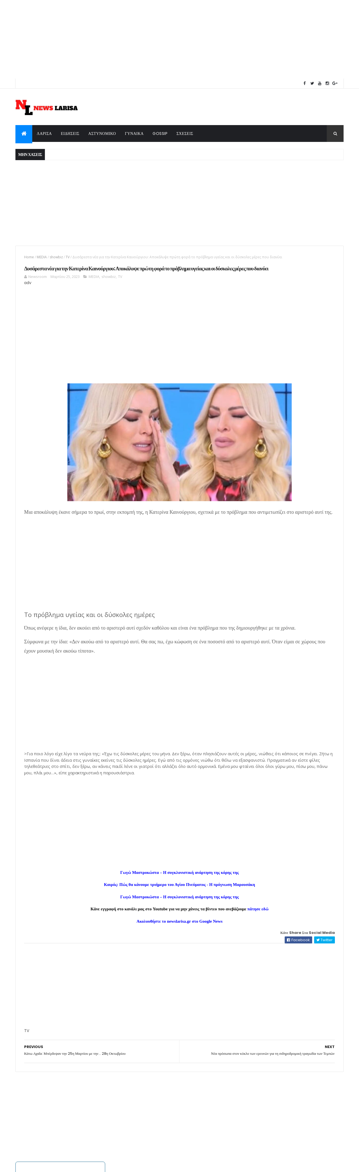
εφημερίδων (286, 895)
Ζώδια (292, 578)
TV (68, 257)
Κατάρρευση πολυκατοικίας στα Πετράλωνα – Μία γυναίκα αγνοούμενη (287, 444)
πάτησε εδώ (201, 966)
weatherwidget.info (241, 105)
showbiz (56, 257)
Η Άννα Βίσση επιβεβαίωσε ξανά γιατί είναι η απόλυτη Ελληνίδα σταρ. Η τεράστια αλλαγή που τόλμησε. (290, 428)
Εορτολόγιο (282, 681)
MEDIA (42, 257)
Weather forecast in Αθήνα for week (241, 100)
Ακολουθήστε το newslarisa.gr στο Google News (123, 979)
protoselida (304, 895)
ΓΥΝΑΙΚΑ (134, 133)
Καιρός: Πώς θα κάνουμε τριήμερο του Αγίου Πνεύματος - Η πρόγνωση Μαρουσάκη (123, 942)
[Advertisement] (168, 39)
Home (29, 257)
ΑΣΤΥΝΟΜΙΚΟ (102, 133)
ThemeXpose (89, 1164)
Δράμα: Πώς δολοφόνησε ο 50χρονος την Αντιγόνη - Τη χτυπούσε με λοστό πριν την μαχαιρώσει (292, 394)
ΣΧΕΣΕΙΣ (184, 133)
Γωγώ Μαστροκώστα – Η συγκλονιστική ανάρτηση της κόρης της (123, 930)
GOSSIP (160, 133)
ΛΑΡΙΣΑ (44, 133)
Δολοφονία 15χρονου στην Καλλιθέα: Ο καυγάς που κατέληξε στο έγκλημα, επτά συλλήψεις (291, 411)
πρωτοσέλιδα (267, 895)
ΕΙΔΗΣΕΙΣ (70, 133)
